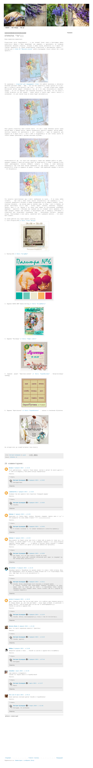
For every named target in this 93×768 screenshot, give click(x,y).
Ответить (11, 474)
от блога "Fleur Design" (27, 220)
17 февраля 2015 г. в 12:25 (21, 468)
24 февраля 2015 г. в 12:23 (36, 614)
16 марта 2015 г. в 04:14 (22, 695)
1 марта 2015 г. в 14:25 (22, 671)
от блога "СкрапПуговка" (41, 374)
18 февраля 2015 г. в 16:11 (36, 581)
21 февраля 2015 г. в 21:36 (26, 626)
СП (16, 457)
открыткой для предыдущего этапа (27, 84)
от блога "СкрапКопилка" (31, 410)
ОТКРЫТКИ (12, 457)
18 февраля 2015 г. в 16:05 (36, 553)
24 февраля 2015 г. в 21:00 (21, 648)
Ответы (12, 477)
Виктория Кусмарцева (19, 480)
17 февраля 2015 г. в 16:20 (22, 538)
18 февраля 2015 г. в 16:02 (36, 480)
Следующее (8, 758)
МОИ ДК (22, 27)
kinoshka (11, 671)
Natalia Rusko (13, 626)
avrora (11, 599)
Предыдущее (59, 758)
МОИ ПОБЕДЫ (15, 27)
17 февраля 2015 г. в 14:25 (22, 514)
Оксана (11, 468)
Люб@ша (11, 648)
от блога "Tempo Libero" (28, 339)
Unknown (11, 514)
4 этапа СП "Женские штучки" (23, 49)
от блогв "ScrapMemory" (38, 303)
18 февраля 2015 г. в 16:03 (36, 526)
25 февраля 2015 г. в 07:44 (36, 659)
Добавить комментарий (11, 716)
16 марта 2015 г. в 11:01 (35, 705)
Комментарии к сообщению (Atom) (24, 760)
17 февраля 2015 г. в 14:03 (25, 491)
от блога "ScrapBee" (21, 254)
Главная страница (34, 758)
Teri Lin (11, 695)
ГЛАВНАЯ (7, 27)
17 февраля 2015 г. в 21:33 (25, 568)
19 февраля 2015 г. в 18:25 (21, 599)
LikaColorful (13, 491)
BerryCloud (12, 568)
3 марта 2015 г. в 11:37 (35, 683)
